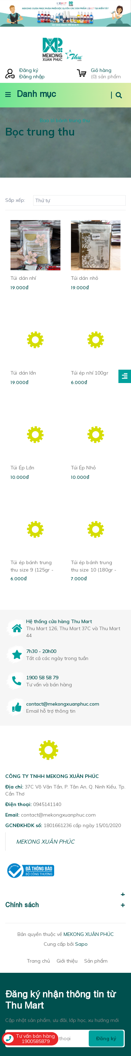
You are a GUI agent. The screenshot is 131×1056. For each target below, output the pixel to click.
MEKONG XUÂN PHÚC (45, 841)
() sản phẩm (108, 73)
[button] (65, 890)
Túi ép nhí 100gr (89, 373)
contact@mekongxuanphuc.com (62, 704)
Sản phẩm (96, 961)
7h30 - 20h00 (41, 651)
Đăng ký (28, 70)
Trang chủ (38, 961)
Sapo (81, 944)
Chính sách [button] (65, 905)
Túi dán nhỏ (85, 278)
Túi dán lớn (23, 373)
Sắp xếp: (15, 200)
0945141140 (47, 804)
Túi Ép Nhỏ (83, 467)
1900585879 (36, 1041)
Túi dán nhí (23, 278)
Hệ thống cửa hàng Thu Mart (59, 621)
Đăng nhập (32, 76)
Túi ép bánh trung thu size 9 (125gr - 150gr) (31, 569)
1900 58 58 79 (42, 677)
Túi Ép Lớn (22, 467)
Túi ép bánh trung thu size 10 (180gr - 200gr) (94, 569)
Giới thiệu (67, 961)
